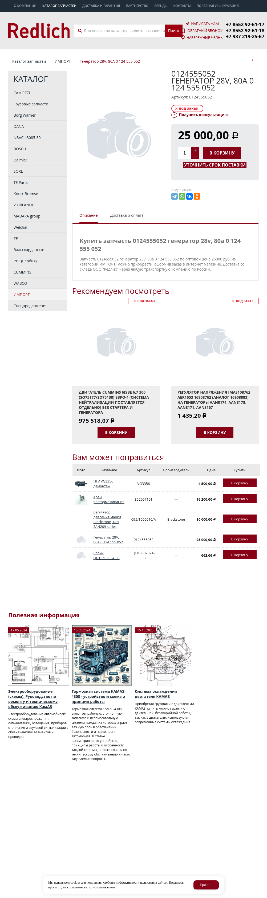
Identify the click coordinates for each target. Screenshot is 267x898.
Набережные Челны (205, 37)
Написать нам (205, 24)
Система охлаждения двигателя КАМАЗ (156, 694)
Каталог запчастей (29, 61)
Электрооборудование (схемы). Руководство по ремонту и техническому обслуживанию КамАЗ (33, 699)
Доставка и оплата (127, 215)
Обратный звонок (204, 31)
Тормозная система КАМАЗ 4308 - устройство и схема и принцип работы (99, 696)
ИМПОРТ (63, 61)
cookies (75, 882)
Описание (88, 215)
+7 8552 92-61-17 (245, 24)
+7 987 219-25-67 (245, 36)
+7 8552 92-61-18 (245, 30)
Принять (206, 885)
